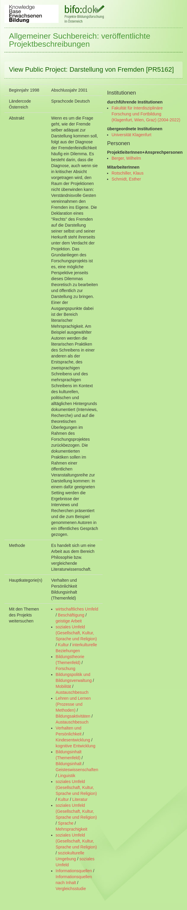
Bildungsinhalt (68, 763)
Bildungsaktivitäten (73, 716)
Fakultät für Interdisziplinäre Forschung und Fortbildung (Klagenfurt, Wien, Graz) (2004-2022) (145, 114)
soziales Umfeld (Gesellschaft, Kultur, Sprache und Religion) (76, 633)
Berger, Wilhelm (126, 158)
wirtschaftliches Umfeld (77, 609)
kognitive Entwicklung (75, 745)
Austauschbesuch (72, 692)
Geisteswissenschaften (77, 769)
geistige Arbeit (69, 621)
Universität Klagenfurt (131, 134)
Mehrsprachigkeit (71, 829)
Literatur (79, 799)
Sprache (65, 823)
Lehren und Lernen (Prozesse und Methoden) (73, 704)
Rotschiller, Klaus (127, 173)
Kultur (63, 644)
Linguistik (66, 775)
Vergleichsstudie (71, 888)
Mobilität (63, 686)
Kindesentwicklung (73, 740)
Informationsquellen (74, 870)
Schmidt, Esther (126, 179)
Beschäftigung (71, 615)
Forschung (65, 668)
